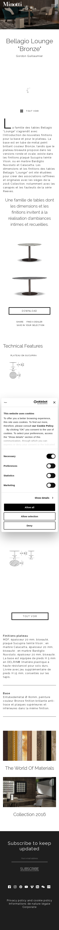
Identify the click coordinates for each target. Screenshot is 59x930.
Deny (29, 525)
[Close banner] (54, 402)
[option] (29, 14)
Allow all (29, 507)
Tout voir (29, 111)
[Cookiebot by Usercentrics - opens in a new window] (35, 402)
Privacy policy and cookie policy (29, 900)
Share (19, 322)
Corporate (29, 907)
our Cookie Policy (42, 425)
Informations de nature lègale (29, 903)
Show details (42, 497)
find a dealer (35, 322)
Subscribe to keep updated (29, 845)
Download (29, 311)
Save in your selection (30, 325)
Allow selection (29, 516)
